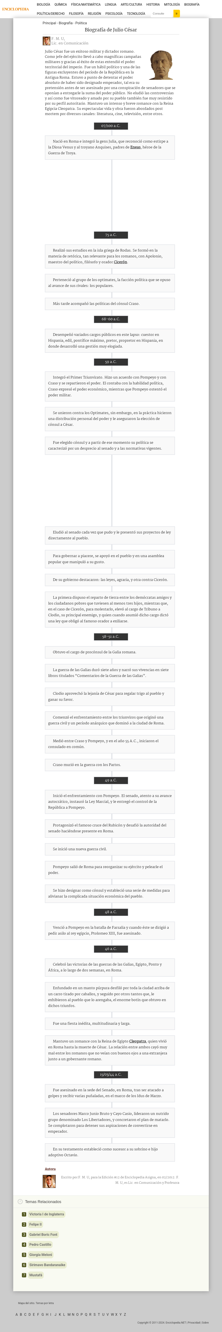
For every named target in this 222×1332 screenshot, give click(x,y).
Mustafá (35, 1275)
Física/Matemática (86, 4)
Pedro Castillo (40, 1245)
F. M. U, (58, 39)
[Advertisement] (111, 195)
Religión (94, 13)
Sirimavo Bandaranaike (47, 1265)
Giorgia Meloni (40, 1255)
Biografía (191, 4)
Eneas (135, 147)
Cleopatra (137, 1041)
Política (81, 23)
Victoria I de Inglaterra (46, 1214)
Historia (153, 4)
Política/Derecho (51, 13)
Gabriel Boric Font (43, 1235)
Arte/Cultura (131, 4)
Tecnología (136, 13)
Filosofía (76, 13)
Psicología (113, 13)
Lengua (110, 4)
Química (61, 4)
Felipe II (35, 1224)
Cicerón (120, 262)
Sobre (205, 1322)
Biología (43, 4)
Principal (49, 23)
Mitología (172, 4)
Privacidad (194, 1322)
